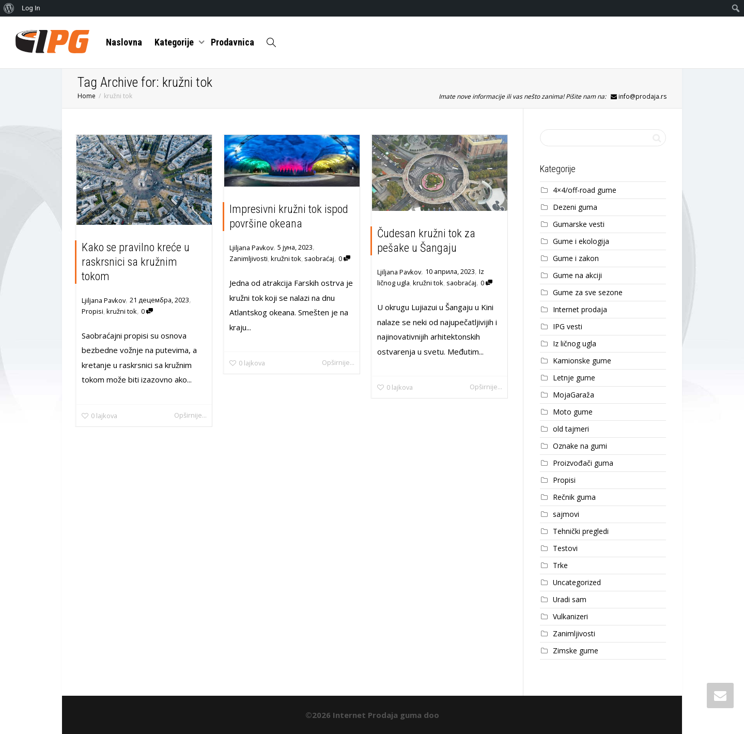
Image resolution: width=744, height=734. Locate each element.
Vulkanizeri (570, 616)
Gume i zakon (576, 258)
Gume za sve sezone (588, 292)
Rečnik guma (574, 497)
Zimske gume (575, 650)
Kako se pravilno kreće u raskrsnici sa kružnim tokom (136, 262)
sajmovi (566, 514)
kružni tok (121, 311)
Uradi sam (569, 599)
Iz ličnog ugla (574, 343)
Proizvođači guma (583, 463)
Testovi (565, 548)
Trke (560, 565)
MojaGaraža (573, 395)
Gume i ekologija (581, 241)
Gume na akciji (577, 275)
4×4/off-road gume (584, 190)
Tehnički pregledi (581, 531)
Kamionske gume (582, 360)
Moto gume (573, 412)
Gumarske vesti (579, 224)
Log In (31, 8)
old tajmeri (571, 429)
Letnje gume (574, 378)
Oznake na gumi (580, 446)
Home (87, 95)
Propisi (92, 311)
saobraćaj (319, 258)
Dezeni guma (575, 207)
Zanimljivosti (248, 258)
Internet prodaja (580, 309)
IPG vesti (567, 326)
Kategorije (175, 42)
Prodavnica (232, 42)
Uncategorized (577, 582)
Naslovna (124, 42)
